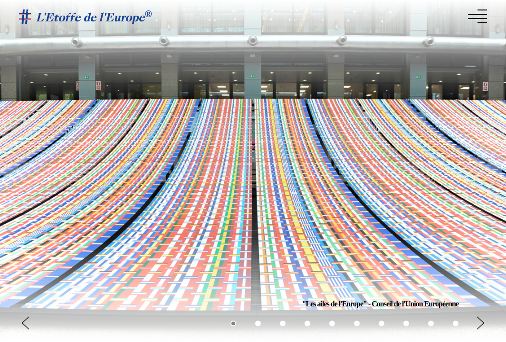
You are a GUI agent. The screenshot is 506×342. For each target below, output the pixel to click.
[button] (480, 323)
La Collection (372, 15)
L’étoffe (328, 15)
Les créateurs (429, 15)
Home (299, 15)
